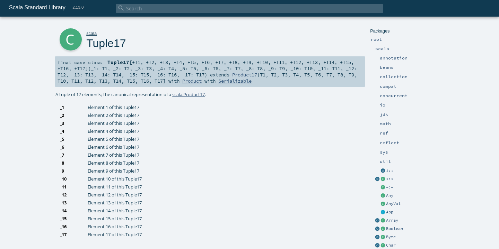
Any (389, 195)
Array (392, 220)
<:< (389, 178)
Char (391, 245)
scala (91, 33)
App (389, 212)
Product (192, 81)
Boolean (394, 228)
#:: (389, 170)
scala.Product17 (188, 94)
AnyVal (393, 203)
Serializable (235, 81)
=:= (389, 187)
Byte (391, 236)
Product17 (244, 75)
